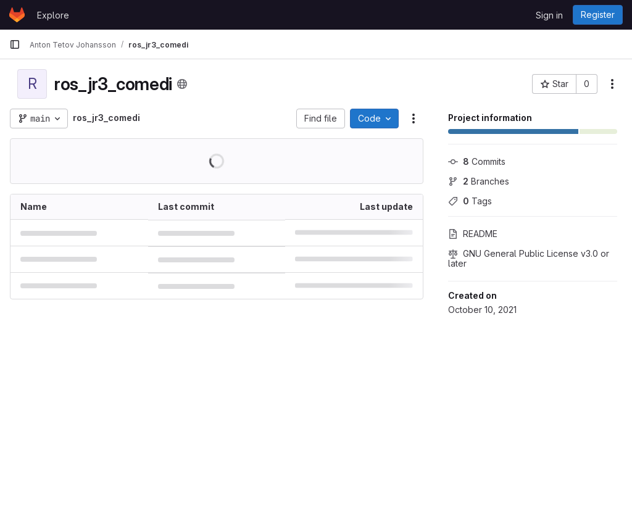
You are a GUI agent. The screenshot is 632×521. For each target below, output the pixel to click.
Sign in (549, 15)
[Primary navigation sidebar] (15, 44)
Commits (476, 161)
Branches (478, 181)
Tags (470, 201)
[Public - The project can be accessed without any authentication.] (182, 84)
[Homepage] (17, 15)
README (472, 233)
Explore (53, 15)
